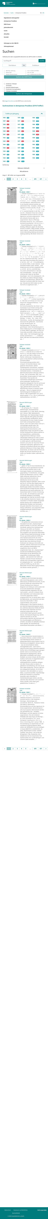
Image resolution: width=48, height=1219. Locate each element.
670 (35, 179)
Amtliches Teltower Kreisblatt (11, 84)
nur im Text (30, 72)
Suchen (42, 61)
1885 (33, 121)
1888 (33, 131)
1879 (19, 148)
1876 (19, 138)
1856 (4, 117)
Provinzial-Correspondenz (13, 89)
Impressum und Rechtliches (20, 1210)
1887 (33, 128)
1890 (33, 138)
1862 (4, 138)
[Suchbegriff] (21, 60)
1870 (19, 117)
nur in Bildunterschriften (34, 74)
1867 (4, 154)
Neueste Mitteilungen (12, 87)
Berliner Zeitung (10, 70)
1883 (19, 161)
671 (41, 179)
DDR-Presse (7, 24)
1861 (4, 134)
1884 (33, 117)
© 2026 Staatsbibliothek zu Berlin (16, 1216)
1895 (33, 154)
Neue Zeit (8, 72)
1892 (33, 144)
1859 (4, 128)
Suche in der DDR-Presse (24, 77)
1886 (33, 124)
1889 (33, 134)
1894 (33, 151)
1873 (19, 128)
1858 (4, 124)
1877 (19, 141)
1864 (4, 144)
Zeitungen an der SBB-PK (11, 43)
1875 (19, 134)
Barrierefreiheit (16, 1213)
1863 (4, 141)
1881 (19, 154)
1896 (33, 158)
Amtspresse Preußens (10, 21)
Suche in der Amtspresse (24, 94)
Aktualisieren (24, 171)
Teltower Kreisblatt (11, 91)
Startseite (6, 13)
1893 (33, 148)
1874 (19, 131)
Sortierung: (6, 165)
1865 (4, 148)
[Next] (46, 179)
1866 (4, 151)
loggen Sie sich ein (9, 101)
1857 (4, 121)
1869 (4, 161)
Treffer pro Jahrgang (12, 114)
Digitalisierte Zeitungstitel (11, 18)
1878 (19, 144)
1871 (19, 121)
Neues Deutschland (11, 74)
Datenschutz (7, 1210)
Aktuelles (6, 34)
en (43, 13)
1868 (4, 158)
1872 (19, 124)
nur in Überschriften (33, 70)
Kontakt (6, 37)
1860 (4, 131)
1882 (19, 158)
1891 (33, 141)
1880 (19, 151)
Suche (12, 13)
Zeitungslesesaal (9, 46)
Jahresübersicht (8, 27)
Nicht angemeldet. (42, 1210)
